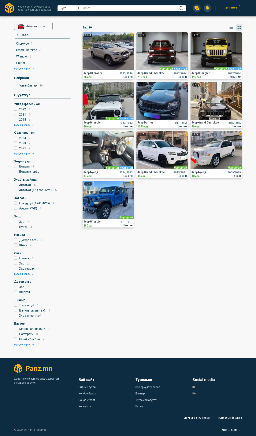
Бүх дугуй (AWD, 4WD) (34, 203)
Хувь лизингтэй (30, 315)
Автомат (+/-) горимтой (35, 190)
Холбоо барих (87, 393)
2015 (22, 119)
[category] (21, 35)
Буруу (23, 227)
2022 (22, 109)
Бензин (24, 166)
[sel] (69, 8)
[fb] (193, 387)
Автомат (25, 185)
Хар (21, 263)
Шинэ (23, 245)
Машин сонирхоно (32, 329)
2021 (22, 114)
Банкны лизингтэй (32, 310)
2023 (22, 143)
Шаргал (24, 292)
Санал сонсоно (29, 339)
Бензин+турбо (29, 171)
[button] (24, 68)
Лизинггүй (26, 305)
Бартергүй (26, 334)
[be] (194, 393)
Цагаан (24, 258)
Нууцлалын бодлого (229, 417)
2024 (22, 138)
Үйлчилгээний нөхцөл (197, 417)
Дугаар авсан (28, 240)
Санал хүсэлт (87, 399)
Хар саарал (27, 268)
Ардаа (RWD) (28, 208)
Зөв (21, 222)
